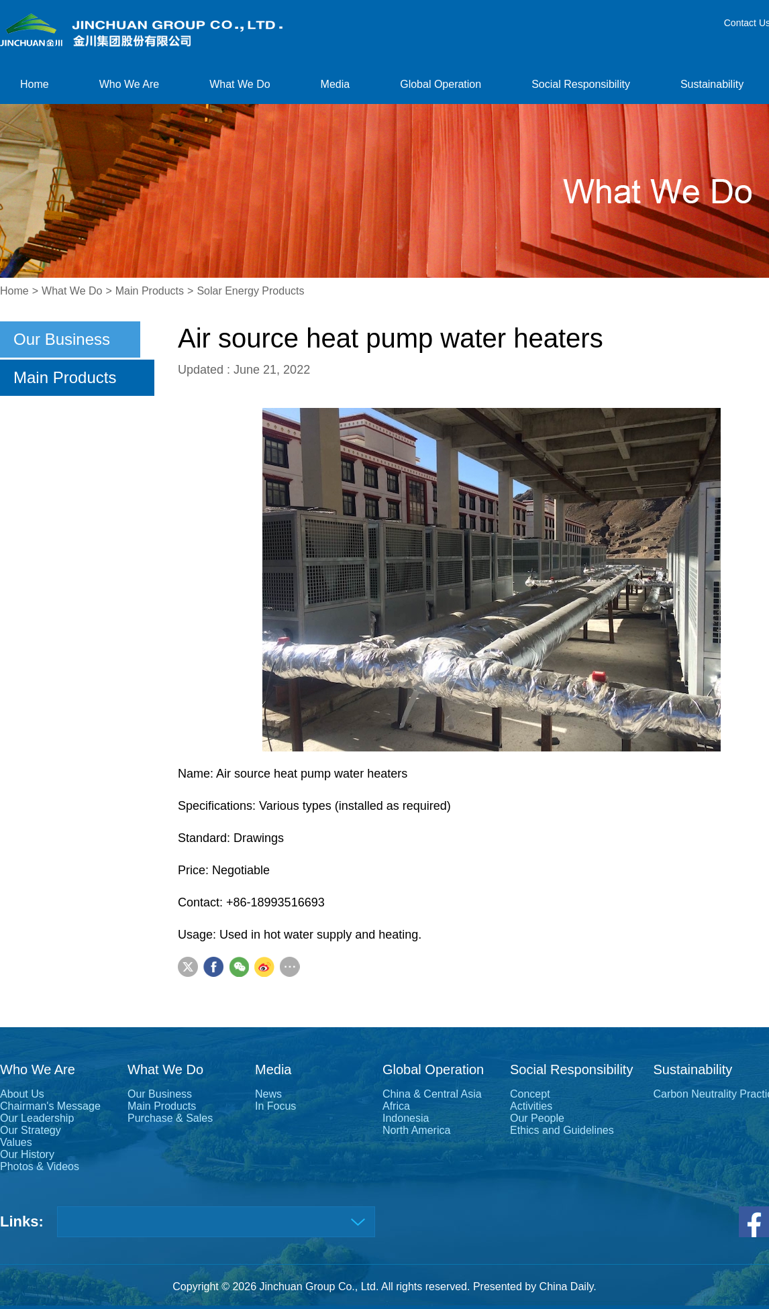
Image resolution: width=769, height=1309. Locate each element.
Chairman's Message (50, 1106)
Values (16, 1142)
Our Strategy (30, 1130)
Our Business (61, 339)
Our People (537, 1118)
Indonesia (405, 1118)
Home (34, 84)
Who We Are (129, 84)
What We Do (239, 84)
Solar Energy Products (250, 291)
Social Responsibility (580, 84)
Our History (27, 1154)
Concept (530, 1094)
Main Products (149, 291)
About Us (22, 1094)
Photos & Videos (39, 1166)
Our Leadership (37, 1118)
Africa (396, 1106)
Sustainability (712, 84)
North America (416, 1130)
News (268, 1094)
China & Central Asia (432, 1094)
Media (335, 84)
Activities (531, 1106)
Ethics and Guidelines (562, 1130)
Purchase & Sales (170, 1118)
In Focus (275, 1106)
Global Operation (440, 84)
